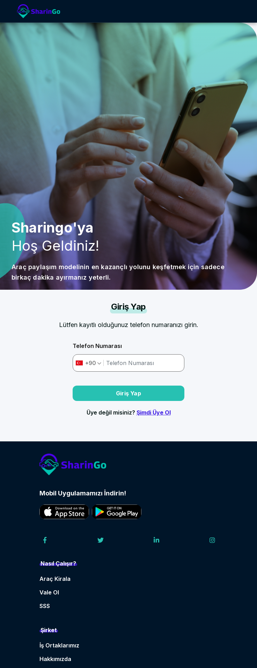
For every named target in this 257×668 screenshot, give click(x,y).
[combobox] (88, 363)
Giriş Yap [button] (128, 393)
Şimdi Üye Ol (154, 412)
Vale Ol (49, 592)
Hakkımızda (55, 658)
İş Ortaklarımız (59, 645)
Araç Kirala (55, 578)
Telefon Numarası (97, 345)
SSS (44, 605)
